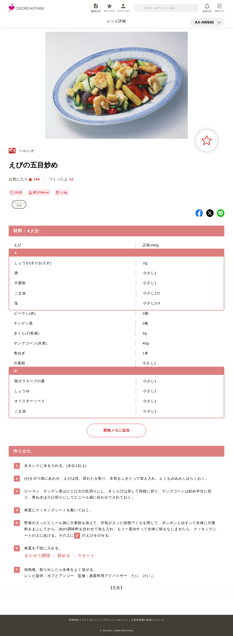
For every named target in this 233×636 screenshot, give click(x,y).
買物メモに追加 (116, 430)
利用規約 (74, 620)
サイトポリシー (91, 620)
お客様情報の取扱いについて (147, 620)
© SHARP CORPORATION (116, 630)
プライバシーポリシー (115, 620)
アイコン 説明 (19, 204)
